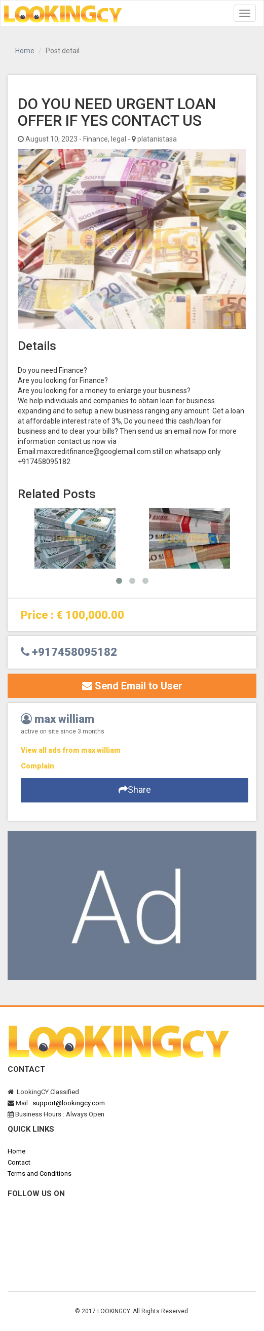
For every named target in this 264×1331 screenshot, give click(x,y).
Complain (37, 766)
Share (135, 789)
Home (24, 51)
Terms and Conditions (39, 1173)
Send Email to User (132, 686)
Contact (19, 1162)
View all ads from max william (71, 750)
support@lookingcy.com (68, 1103)
